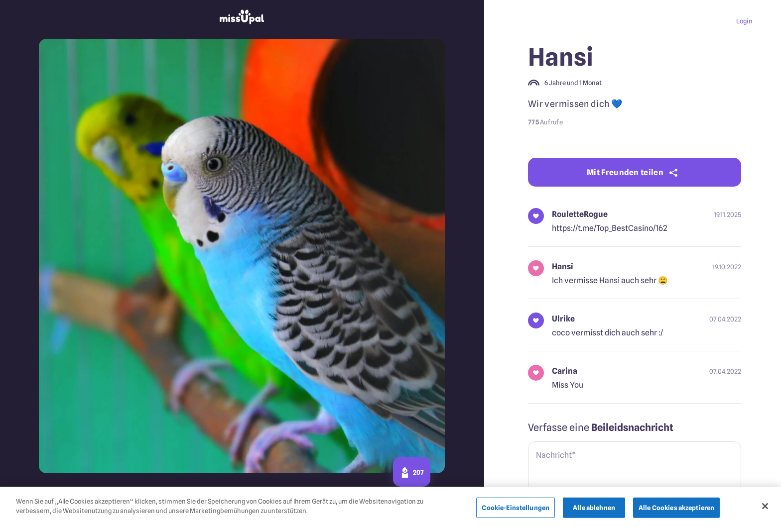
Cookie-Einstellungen (515, 510)
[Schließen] (765, 509)
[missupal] (242, 18)
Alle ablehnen (594, 510)
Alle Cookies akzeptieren (676, 510)
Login (744, 21)
